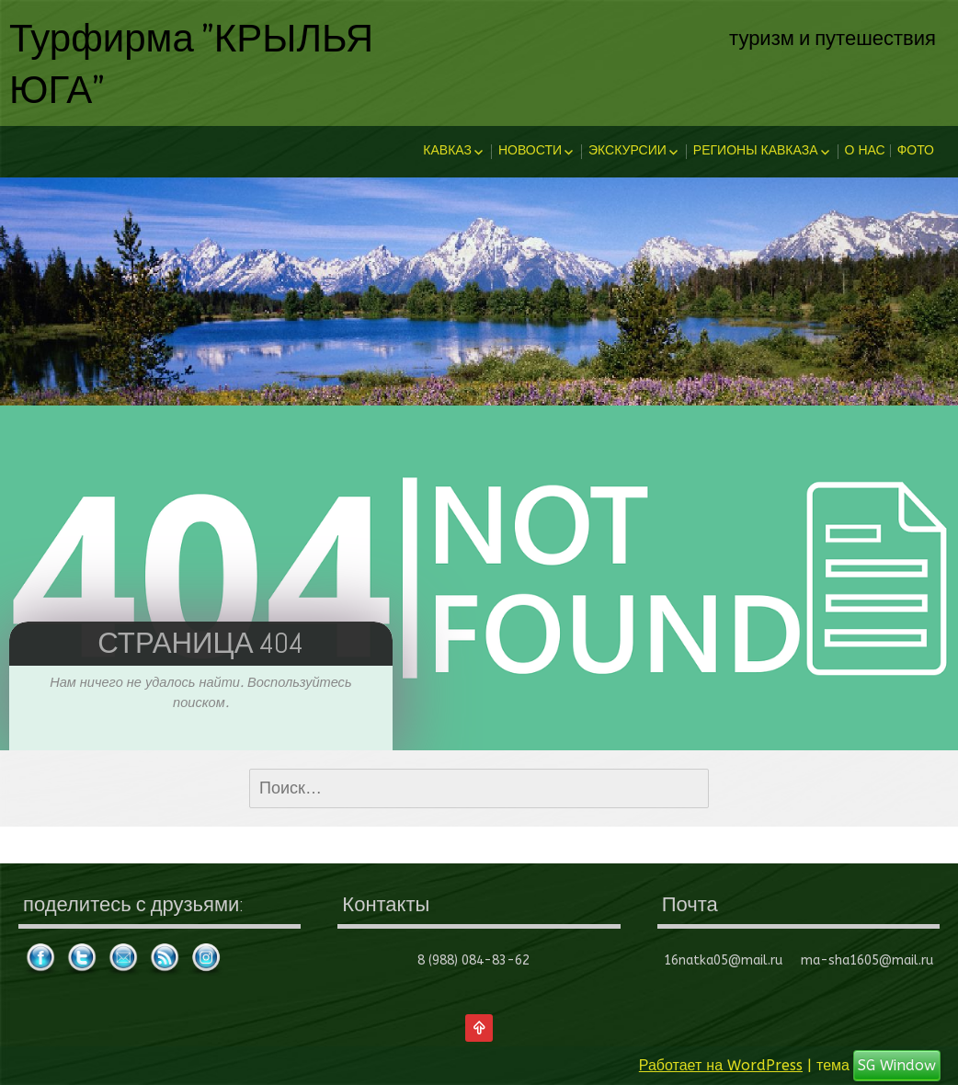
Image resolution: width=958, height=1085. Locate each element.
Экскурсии (627, 150)
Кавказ (447, 150)
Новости (530, 150)
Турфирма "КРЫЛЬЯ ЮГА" (191, 62)
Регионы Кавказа (755, 150)
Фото (915, 150)
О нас (865, 150)
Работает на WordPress (721, 1065)
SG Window (897, 1065)
